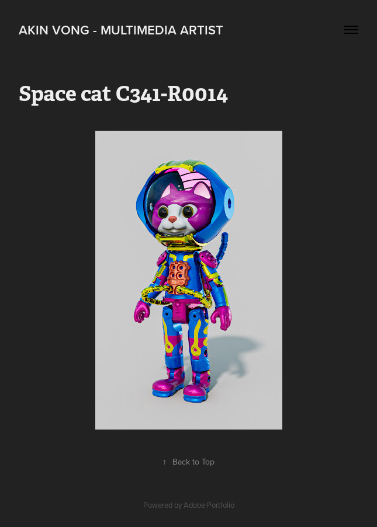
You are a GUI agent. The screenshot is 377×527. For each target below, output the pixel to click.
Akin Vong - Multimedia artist (121, 29)
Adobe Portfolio (209, 505)
